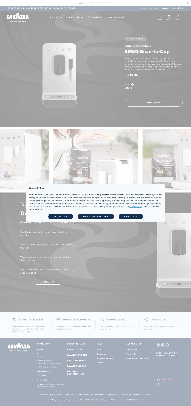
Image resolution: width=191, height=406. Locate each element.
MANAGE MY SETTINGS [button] (95, 217)
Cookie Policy (135, 207)
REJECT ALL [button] (130, 217)
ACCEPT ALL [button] (60, 217)
